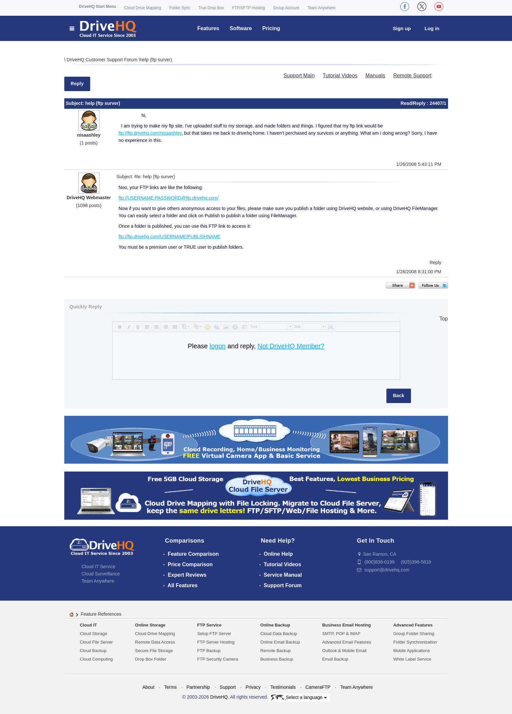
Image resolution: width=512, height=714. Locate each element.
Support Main (299, 75)
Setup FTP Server (214, 633)
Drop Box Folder (150, 659)
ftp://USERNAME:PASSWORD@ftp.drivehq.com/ (169, 198)
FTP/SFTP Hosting (248, 8)
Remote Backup (275, 650)
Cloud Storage (93, 633)
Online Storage (150, 625)
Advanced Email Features (346, 642)
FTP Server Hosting (216, 642)
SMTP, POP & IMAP (341, 633)
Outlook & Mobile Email (344, 650)
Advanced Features (413, 625)
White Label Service (412, 659)
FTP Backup (208, 650)
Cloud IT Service (98, 566)
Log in (432, 28)
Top (444, 318)
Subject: (75, 103)
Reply (77, 83)
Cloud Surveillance (101, 573)
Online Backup (275, 625)
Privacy (253, 687)
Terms (170, 687)
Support (228, 687)
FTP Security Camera (217, 659)
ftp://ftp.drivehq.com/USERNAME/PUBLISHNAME (169, 236)
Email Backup (335, 659)
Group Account (286, 8)
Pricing (271, 28)
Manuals (375, 75)
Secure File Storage (154, 650)
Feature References (101, 614)
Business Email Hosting (346, 625)
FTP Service (209, 625)
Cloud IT (88, 625)
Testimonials (283, 687)
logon (218, 346)
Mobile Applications (411, 650)
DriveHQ (219, 697)
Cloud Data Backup (278, 633)
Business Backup (276, 659)
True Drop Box (211, 8)
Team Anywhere (321, 8)
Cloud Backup (93, 650)
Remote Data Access (155, 642)
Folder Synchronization (415, 642)
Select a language (299, 697)
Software (241, 28)
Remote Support (412, 75)
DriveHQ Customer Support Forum (102, 59)
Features (208, 28)
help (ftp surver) (156, 59)
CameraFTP (317, 687)
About (148, 687)
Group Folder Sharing (413, 633)
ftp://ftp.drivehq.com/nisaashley (150, 133)
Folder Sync (179, 8)
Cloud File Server (96, 642)
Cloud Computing (96, 659)
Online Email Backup (280, 642)
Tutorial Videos (340, 75)
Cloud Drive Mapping (142, 8)
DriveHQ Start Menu (97, 6)
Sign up (402, 28)
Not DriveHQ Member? (290, 346)
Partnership (198, 687)
